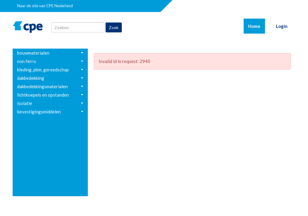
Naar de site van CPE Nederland (45, 5)
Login (282, 26)
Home (256, 26)
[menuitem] (50, 53)
